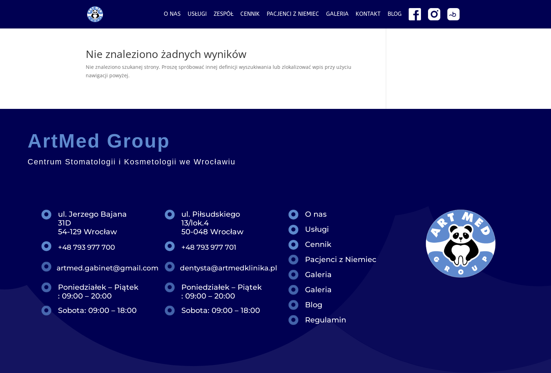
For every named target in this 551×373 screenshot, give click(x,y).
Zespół (223, 14)
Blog (395, 14)
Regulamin (325, 319)
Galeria (337, 14)
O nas (172, 14)
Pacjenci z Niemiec (340, 259)
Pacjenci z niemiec (293, 14)
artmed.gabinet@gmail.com (107, 268)
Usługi (197, 14)
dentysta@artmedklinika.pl (228, 268)
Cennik (250, 14)
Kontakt (368, 14)
